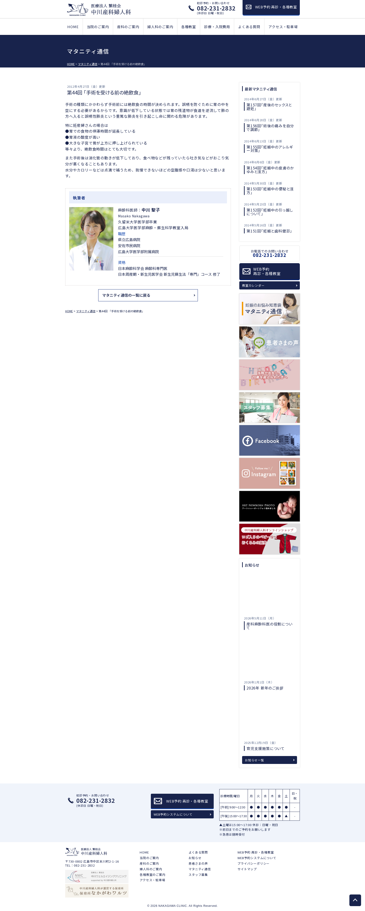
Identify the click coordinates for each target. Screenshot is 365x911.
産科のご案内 (128, 26)
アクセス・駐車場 (282, 26)
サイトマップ (247, 869)
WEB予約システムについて (173, 814)
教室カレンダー (253, 285)
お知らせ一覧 (254, 760)
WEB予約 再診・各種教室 (255, 852)
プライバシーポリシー (253, 863)
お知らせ (195, 858)
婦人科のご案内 (160, 26)
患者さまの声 (198, 863)
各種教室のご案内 (152, 874)
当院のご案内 (98, 26)
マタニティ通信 (200, 869)
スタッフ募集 (198, 874)
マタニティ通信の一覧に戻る (126, 295)
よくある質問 (249, 26)
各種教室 (188, 26)
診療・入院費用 (217, 26)
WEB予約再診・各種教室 (267, 271)
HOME (72, 26)
